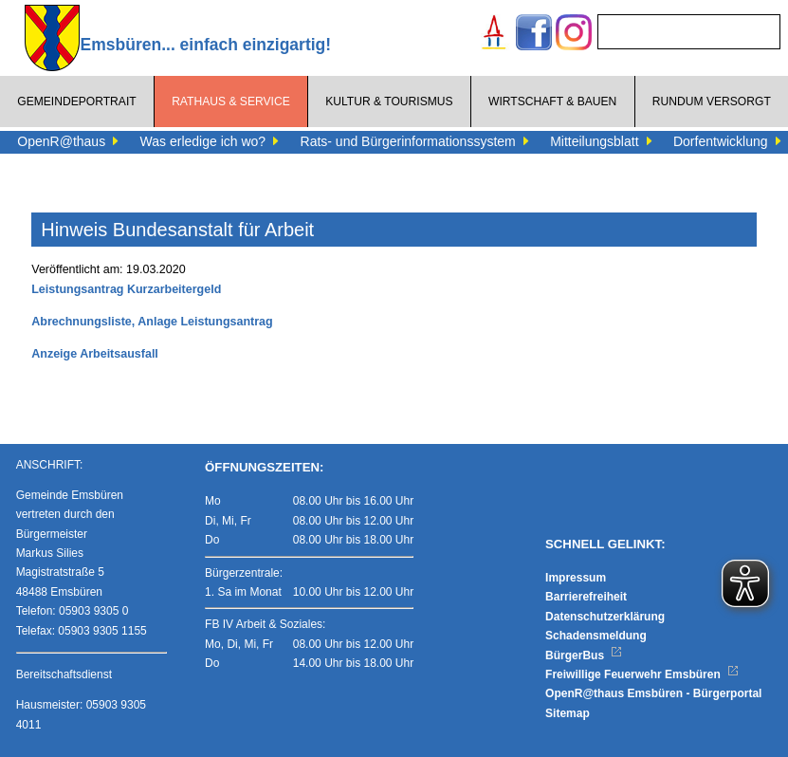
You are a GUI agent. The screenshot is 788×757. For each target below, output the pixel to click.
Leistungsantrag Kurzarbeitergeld (126, 289)
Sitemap (567, 713)
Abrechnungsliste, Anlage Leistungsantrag (151, 321)
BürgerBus (583, 655)
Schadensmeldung (596, 635)
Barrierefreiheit (586, 596)
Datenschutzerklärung (605, 616)
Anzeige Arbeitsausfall (94, 353)
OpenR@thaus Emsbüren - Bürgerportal (653, 693)
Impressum (575, 577)
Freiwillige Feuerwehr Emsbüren (642, 674)
